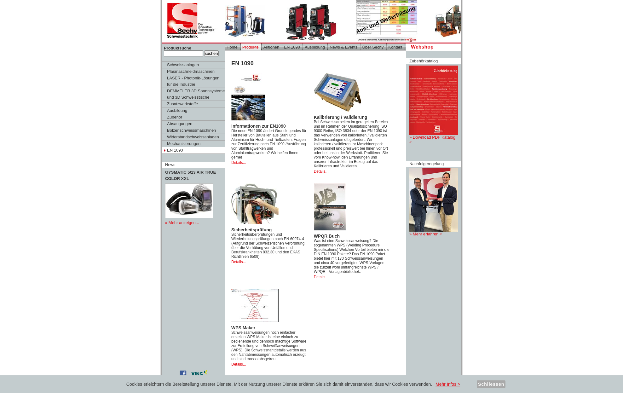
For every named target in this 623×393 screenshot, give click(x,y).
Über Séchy (373, 47)
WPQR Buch (327, 236)
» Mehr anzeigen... (182, 222)
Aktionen (271, 47)
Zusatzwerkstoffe (182, 103)
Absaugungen (179, 123)
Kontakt (395, 47)
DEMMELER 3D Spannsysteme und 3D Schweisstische (196, 94)
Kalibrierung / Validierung (340, 117)
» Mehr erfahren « (433, 202)
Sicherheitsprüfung (251, 229)
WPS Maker (243, 327)
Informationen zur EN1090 (258, 126)
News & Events (343, 47)
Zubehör (174, 117)
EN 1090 (175, 150)
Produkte (250, 47)
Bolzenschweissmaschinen (191, 130)
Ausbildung (177, 110)
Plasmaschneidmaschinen (191, 71)
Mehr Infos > (448, 384)
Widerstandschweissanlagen (193, 137)
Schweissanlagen (183, 64)
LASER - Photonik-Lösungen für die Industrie (193, 81)
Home (232, 47)
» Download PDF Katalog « (433, 105)
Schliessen (491, 384)
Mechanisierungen (183, 143)
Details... (238, 162)
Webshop (422, 46)
